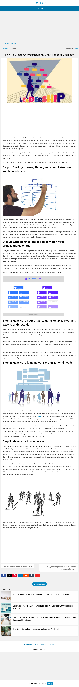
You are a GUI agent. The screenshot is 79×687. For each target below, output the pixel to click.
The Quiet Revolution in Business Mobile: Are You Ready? (36, 629)
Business (13, 43)
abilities (40, 416)
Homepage (6, 43)
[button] (39, 8)
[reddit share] (26, 576)
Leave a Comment (39, 584)
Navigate (41, 8)
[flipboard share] (37, 576)
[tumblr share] (32, 576)
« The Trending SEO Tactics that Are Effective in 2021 (17, 566)
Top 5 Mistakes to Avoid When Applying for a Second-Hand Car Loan (41, 594)
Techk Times (39, 3)
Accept (50, 684)
